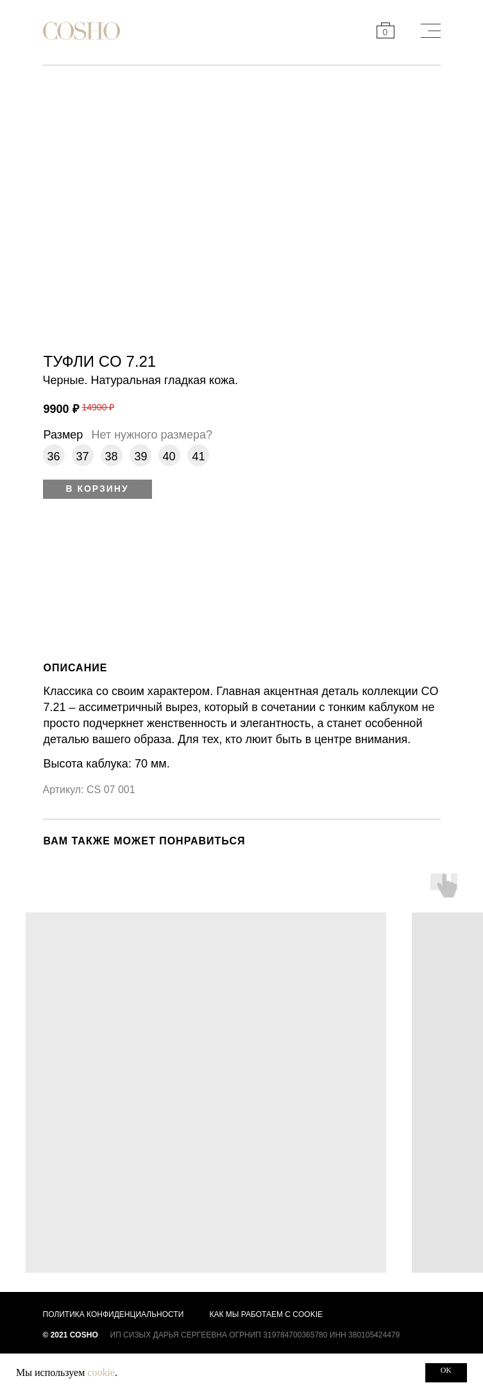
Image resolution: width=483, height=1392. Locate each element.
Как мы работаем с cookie (266, 1314)
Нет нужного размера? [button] (152, 434)
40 (169, 456)
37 (82, 456)
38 (111, 456)
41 (198, 456)
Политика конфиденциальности (113, 1314)
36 (53, 456)
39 (141, 456)
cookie (101, 1372)
